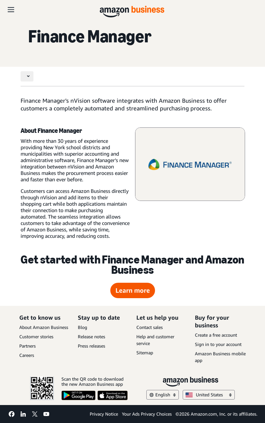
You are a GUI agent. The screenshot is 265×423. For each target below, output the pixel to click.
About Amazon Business (43, 327)
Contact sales (149, 327)
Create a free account (216, 335)
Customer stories (36, 336)
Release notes (91, 336)
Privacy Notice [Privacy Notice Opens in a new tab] (104, 414)
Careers (26, 355)
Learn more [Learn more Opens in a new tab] (132, 290)
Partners (27, 346)
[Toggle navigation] (27, 76)
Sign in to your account (218, 344)
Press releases (91, 346)
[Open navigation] (11, 10)
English (162, 394)
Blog (82, 327)
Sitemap (144, 352)
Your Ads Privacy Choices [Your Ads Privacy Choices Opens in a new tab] (147, 414)
